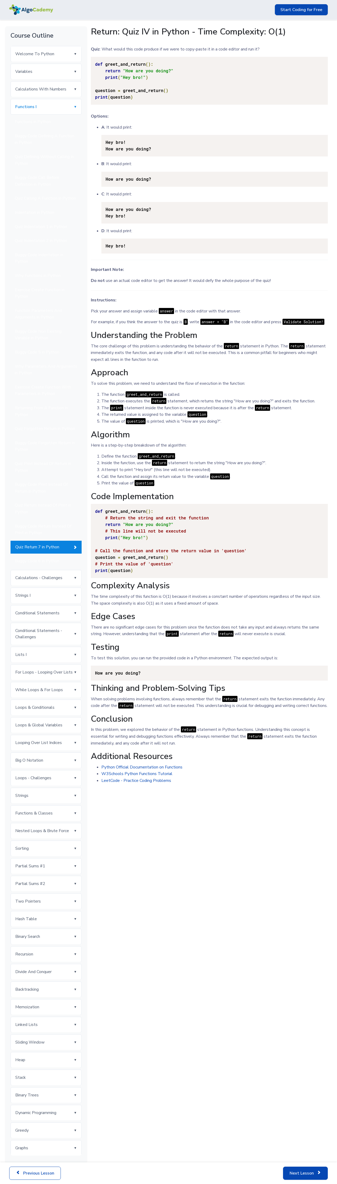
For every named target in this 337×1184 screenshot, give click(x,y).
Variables (23, 71)
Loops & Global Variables (38, 725)
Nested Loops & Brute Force (42, 831)
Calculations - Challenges (38, 578)
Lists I (21, 654)
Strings (21, 795)
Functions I (26, 107)
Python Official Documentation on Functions (141, 767)
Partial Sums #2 (30, 884)
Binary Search (27, 936)
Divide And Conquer (33, 972)
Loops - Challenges (33, 778)
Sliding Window (29, 1042)
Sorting (22, 848)
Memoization (27, 1007)
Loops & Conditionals (34, 707)
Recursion (24, 954)
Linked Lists (26, 1025)
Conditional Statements (37, 613)
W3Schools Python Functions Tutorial (136, 774)
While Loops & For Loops (39, 690)
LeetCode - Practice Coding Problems (136, 780)
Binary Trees (27, 1095)
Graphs (21, 1148)
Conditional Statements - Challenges (38, 634)
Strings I (23, 595)
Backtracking (27, 989)
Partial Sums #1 (30, 866)
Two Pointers (28, 901)
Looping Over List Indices (38, 743)
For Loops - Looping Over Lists (44, 672)
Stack (20, 1077)
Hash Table (26, 919)
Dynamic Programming (35, 1113)
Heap (20, 1060)
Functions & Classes (34, 813)
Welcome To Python (34, 54)
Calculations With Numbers (40, 89)
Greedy (22, 1130)
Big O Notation (29, 760)
